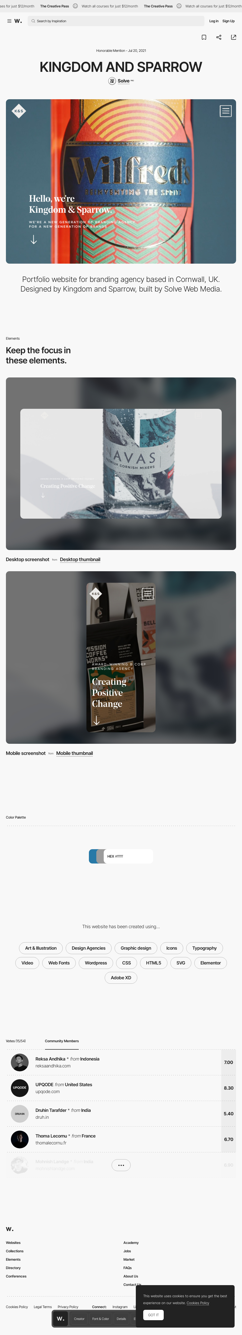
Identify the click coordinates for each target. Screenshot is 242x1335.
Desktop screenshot (27, 559)
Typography (204, 948)
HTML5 (153, 962)
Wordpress (96, 962)
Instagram (120, 1307)
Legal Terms (43, 1307)
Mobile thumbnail (74, 753)
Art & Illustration (41, 948)
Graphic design (136, 948)
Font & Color (100, 1319)
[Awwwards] (18, 21)
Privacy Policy (68, 1307)
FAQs (127, 1268)
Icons (171, 948)
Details (121, 1319)
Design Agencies (88, 948)
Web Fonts (59, 962)
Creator (79, 1319)
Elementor (211, 962)
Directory (13, 1268)
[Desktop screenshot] (121, 463)
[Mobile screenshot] (121, 657)
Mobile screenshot (26, 753)
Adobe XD (121, 977)
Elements (13, 1259)
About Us (130, 1276)
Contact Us (132, 1284)
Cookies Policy (17, 1307)
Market (129, 1259)
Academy (131, 1242)
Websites (13, 1242)
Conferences (16, 1276)
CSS (126, 962)
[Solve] (121, 81)
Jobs (127, 1251)
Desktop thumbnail (80, 559)
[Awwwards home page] (60, 1318)
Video (27, 962)
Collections (14, 1251)
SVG (181, 962)
